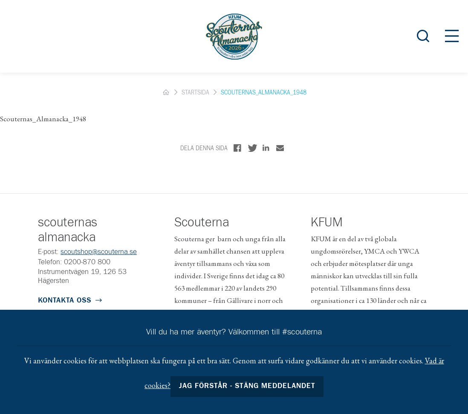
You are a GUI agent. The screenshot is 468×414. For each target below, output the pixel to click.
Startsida (195, 93)
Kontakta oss (64, 300)
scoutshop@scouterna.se (99, 252)
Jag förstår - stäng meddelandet (247, 386)
